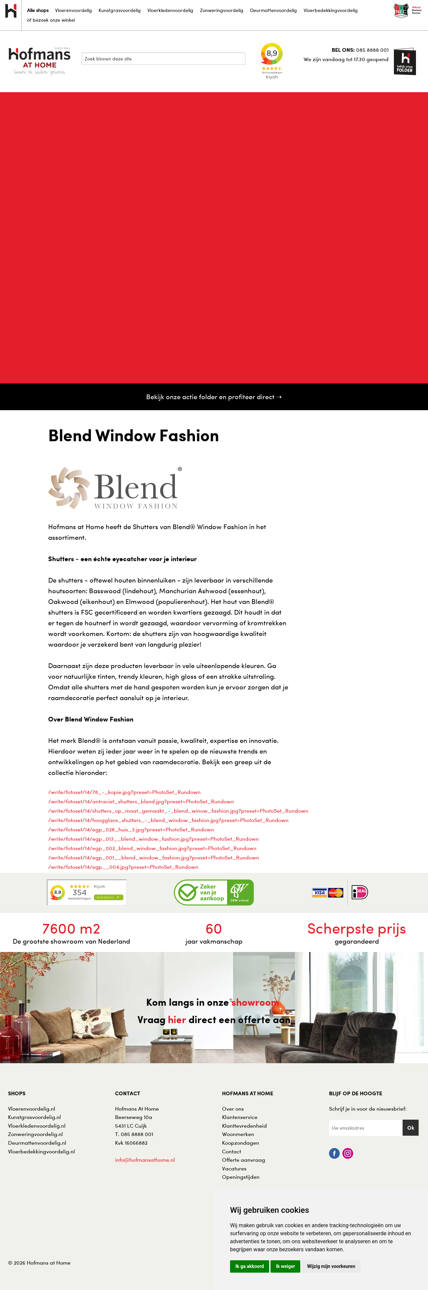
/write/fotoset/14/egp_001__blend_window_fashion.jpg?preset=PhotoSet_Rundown (153, 857)
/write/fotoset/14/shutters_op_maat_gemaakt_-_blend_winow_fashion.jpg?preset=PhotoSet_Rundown (178, 810)
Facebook (334, 1153)
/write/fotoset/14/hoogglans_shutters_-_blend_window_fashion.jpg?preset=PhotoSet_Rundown (168, 820)
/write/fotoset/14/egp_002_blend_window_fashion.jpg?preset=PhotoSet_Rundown (152, 848)
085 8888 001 (372, 49)
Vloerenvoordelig (73, 10)
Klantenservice (239, 1117)
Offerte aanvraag (243, 1159)
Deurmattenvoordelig (273, 10)
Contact (231, 1151)
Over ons (233, 1108)
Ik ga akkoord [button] (249, 1266)
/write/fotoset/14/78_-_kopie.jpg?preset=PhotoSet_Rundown (124, 792)
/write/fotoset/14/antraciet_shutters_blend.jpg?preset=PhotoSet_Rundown (141, 801)
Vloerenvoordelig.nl (31, 1108)
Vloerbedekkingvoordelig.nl (41, 1151)
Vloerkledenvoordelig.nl (37, 1125)
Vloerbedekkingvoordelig (331, 10)
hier (177, 1019)
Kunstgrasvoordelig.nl (34, 1117)
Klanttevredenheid (244, 1125)
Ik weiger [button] (285, 1266)
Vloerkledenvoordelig (170, 10)
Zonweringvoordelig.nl (35, 1134)
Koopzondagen (240, 1142)
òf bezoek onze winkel (51, 20)
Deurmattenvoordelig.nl (37, 1142)
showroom (255, 1002)
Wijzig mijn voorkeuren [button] (331, 1266)
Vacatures (234, 1168)
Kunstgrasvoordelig (120, 10)
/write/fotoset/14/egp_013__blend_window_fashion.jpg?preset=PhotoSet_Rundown (153, 838)
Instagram (347, 1153)
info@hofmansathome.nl (145, 1159)
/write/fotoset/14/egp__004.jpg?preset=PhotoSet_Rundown (123, 866)
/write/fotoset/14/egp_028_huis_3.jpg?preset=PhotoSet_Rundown (131, 829)
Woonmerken (238, 1134)
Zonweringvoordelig (221, 10)
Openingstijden (240, 1176)
